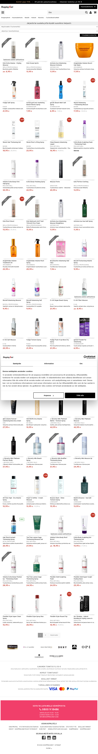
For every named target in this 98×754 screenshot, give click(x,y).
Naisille (27, 18)
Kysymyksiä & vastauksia (28, 727)
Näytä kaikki (54, 635)
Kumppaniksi (73, 729)
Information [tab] (49, 363)
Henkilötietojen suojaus (57, 729)
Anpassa (49, 395)
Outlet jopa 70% (23, 2)
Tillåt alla (80, 395)
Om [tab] (81, 363)
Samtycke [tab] (17, 363)
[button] (95, 12)
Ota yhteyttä (71, 727)
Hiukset (33, 18)
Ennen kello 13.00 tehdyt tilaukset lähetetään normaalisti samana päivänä (49, 674)
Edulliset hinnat (84, 727)
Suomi (49, 748)
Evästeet (42, 729)
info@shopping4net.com (49, 717)
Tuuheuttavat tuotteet (52, 18)
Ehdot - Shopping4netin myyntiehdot (23, 729)
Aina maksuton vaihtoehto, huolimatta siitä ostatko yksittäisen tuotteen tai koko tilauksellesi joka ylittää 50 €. (49, 668)
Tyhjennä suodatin (89, 35)
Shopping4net (5, 18)
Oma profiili (13, 727)
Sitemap (58, 745)
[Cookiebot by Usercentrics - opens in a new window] (85, 357)
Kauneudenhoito (17, 18)
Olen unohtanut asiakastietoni (52, 727)
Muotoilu (41, 18)
